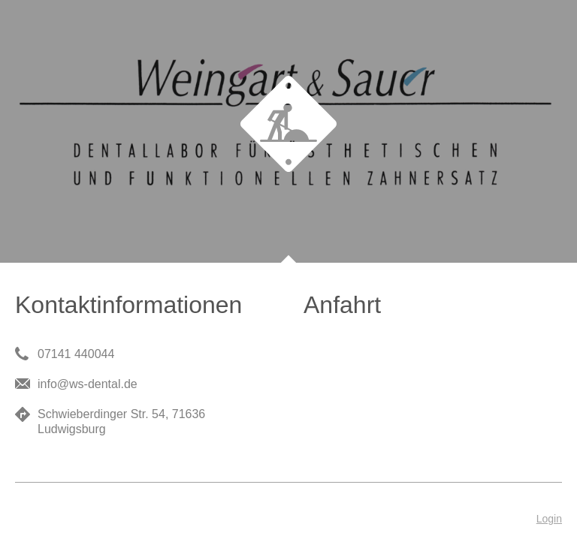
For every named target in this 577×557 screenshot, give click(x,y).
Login (549, 519)
